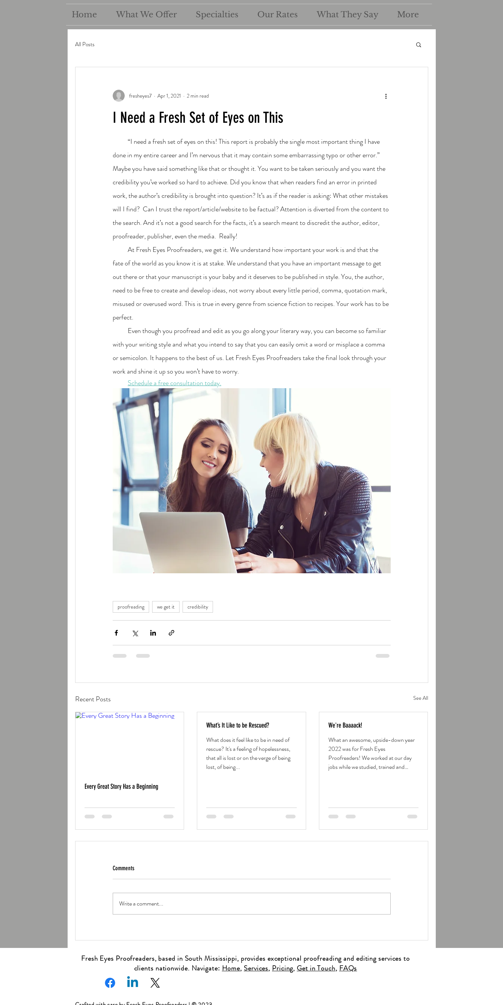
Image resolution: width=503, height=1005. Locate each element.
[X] (155, 983)
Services (256, 968)
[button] (418, 44)
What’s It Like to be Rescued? (237, 725)
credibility (197, 606)
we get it (166, 606)
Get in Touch (316, 968)
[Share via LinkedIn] (153, 632)
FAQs (348, 968)
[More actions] (386, 95)
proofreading (131, 606)
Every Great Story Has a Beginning (121, 786)
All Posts (85, 44)
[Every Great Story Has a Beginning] (130, 742)
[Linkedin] (132, 983)
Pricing (282, 968)
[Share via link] (171, 632)
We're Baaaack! (345, 725)
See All (420, 698)
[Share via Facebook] (116, 632)
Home (231, 968)
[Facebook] (110, 983)
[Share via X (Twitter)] (134, 632)
